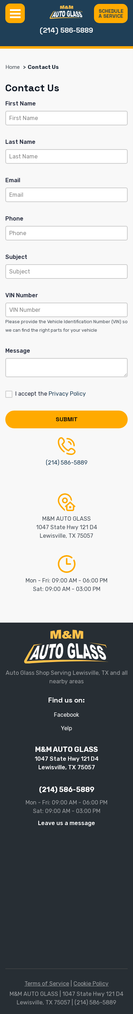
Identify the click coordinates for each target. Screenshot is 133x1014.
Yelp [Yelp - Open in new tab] (66, 728)
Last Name (20, 142)
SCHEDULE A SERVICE (111, 13)
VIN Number (21, 295)
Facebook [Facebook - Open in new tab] (66, 714)
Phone (14, 218)
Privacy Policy (67, 393)
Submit (67, 419)
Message (17, 350)
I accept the (50, 393)
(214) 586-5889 (66, 30)
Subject (16, 257)
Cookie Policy (91, 983)
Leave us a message (66, 823)
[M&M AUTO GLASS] (66, 12)
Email (12, 180)
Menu (15, 13)
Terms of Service (46, 983)
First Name (20, 103)
